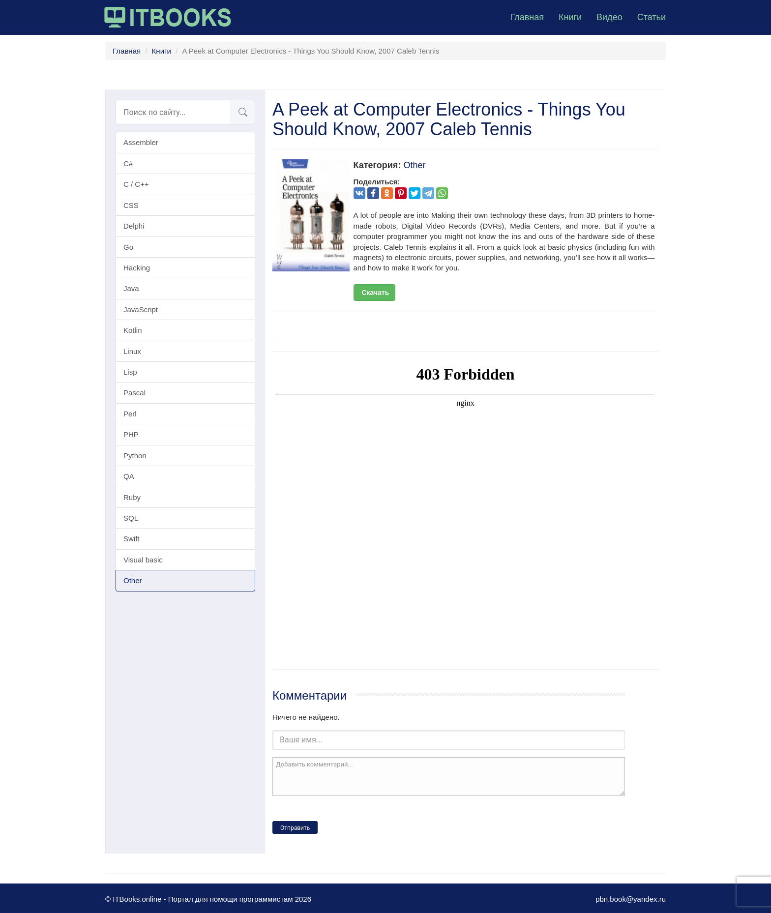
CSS (131, 205)
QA (128, 476)
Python (135, 455)
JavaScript (140, 309)
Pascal (134, 392)
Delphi (134, 226)
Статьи (651, 17)
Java (131, 288)
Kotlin (132, 330)
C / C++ (136, 184)
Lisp (130, 372)
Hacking (136, 268)
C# (128, 163)
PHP (131, 434)
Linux (132, 351)
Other (132, 580)
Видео (609, 17)
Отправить (295, 828)
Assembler (140, 142)
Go (128, 247)
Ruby (132, 497)
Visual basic (143, 560)
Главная (527, 17)
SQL (130, 518)
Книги (570, 17)
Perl (130, 414)
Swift (131, 538)
